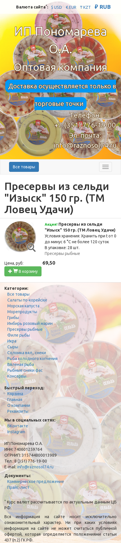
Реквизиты (17, 411)
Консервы (16, 376)
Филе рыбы (18, 335)
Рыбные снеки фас (25, 370)
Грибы (13, 317)
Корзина (15, 393)
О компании (18, 405)
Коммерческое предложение (35, 481)
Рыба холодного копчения (32, 358)
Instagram (16, 431)
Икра (11, 341)
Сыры (12, 347)
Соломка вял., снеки (26, 352)
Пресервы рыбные (25, 329)
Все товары (24, 167)
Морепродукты (22, 311)
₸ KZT (85, 7)
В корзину (23, 271)
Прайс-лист (18, 487)
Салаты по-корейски (27, 300)
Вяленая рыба (20, 364)
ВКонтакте (17, 426)
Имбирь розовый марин (30, 323)
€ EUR (71, 7)
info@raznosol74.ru (85, 145)
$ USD (56, 7)
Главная (14, 399)
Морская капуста (23, 306)
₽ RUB (103, 7)
